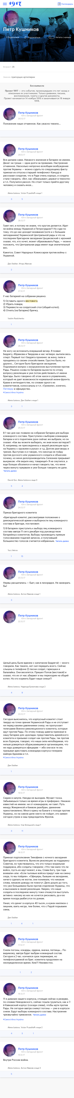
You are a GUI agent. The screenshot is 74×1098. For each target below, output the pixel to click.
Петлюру (8, 389)
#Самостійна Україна (13, 392)
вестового (31, 301)
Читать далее (10, 471)
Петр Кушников (28, 112)
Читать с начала (60, 37)
